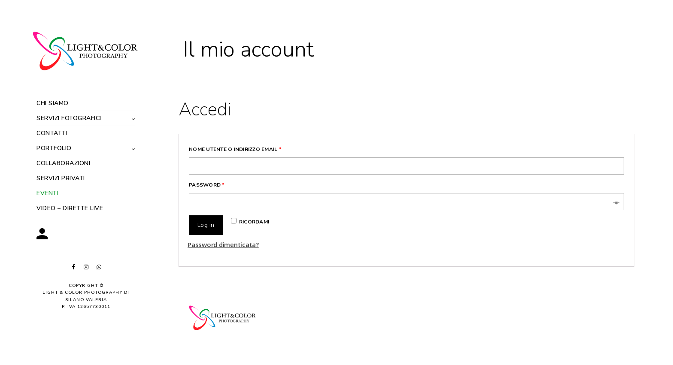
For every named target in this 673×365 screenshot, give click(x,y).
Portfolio (54, 148)
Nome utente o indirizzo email (235, 149)
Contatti (51, 133)
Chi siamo (52, 103)
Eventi (47, 193)
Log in (206, 225)
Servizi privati (60, 178)
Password (206, 184)
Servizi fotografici (68, 118)
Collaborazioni (63, 163)
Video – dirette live (69, 208)
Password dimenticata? (223, 244)
